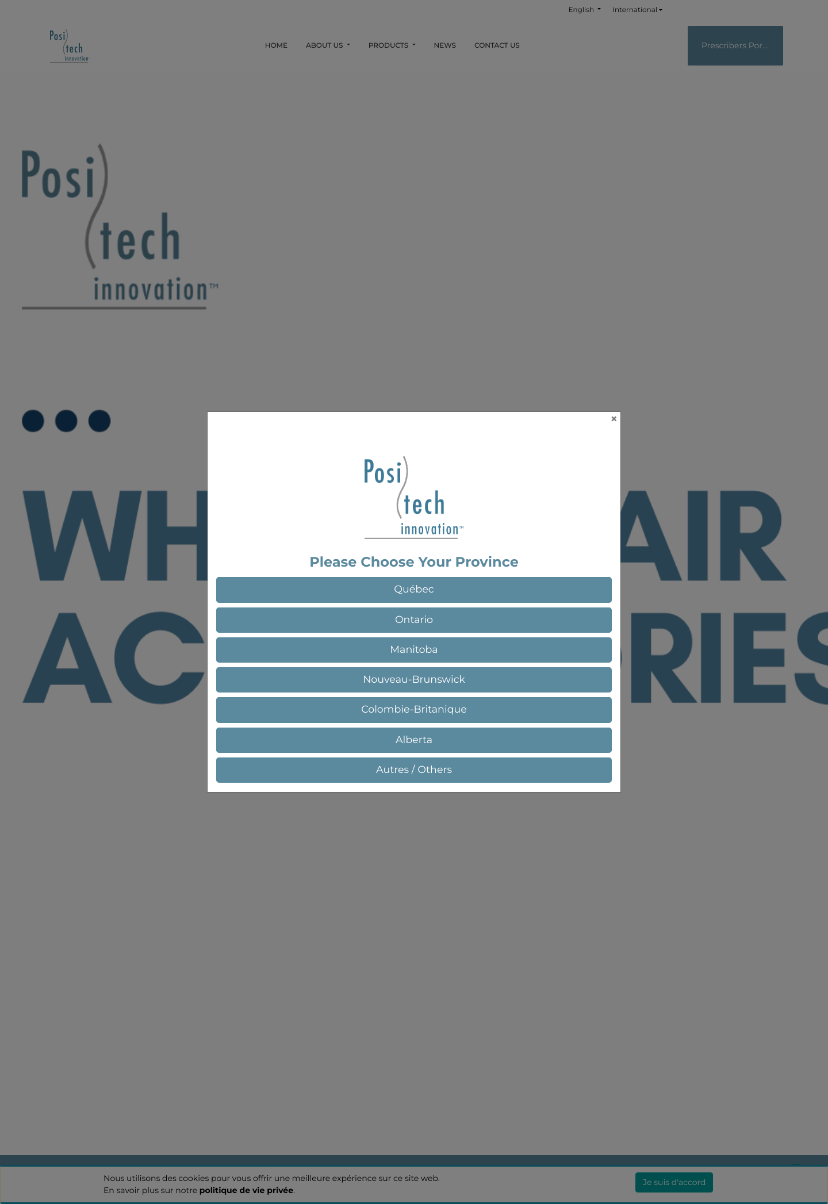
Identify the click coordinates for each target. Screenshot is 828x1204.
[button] (414, 589)
